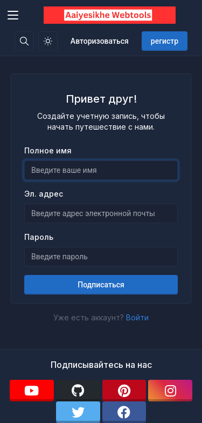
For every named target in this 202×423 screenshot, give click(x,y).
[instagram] (170, 390)
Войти (137, 317)
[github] (78, 390)
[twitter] (78, 412)
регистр (164, 41)
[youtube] (32, 390)
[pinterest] (124, 390)
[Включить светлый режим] (48, 41)
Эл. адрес (43, 193)
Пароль (38, 236)
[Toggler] (13, 15)
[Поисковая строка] (24, 41)
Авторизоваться (100, 41)
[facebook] (124, 412)
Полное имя (48, 150)
